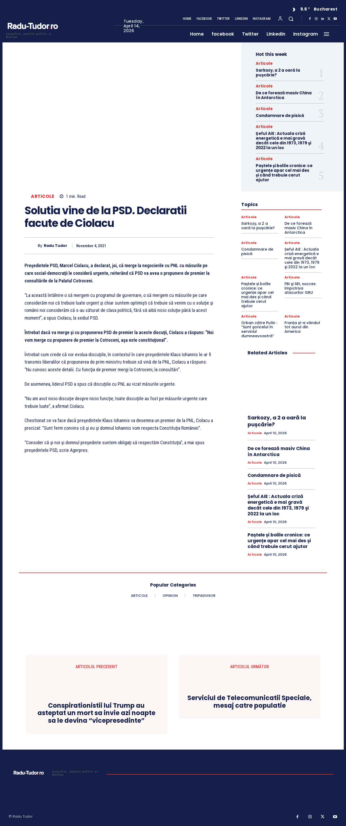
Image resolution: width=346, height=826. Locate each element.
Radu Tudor (55, 245)
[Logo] (57, 773)
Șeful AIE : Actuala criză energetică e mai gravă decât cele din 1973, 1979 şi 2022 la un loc (283, 140)
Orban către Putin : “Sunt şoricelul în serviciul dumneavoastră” (259, 329)
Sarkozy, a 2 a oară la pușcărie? (278, 72)
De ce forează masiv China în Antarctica (284, 95)
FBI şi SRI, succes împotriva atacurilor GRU (300, 288)
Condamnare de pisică (280, 115)
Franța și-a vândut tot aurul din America (302, 327)
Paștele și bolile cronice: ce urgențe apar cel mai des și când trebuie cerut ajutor (284, 173)
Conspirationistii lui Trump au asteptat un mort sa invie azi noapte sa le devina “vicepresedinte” (96, 713)
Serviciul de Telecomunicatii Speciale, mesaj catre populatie (249, 702)
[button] (291, 18)
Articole (42, 196)
